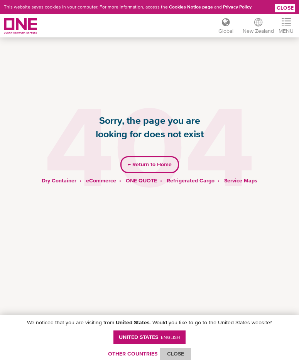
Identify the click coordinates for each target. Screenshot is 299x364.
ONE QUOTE (141, 180)
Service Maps (240, 180)
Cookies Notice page (191, 7)
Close (285, 8)
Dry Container (59, 180)
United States (149, 337)
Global (225, 31)
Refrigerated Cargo (191, 180)
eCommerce (101, 180)
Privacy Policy (237, 7)
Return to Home (150, 164)
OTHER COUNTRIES (132, 354)
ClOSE (175, 354)
